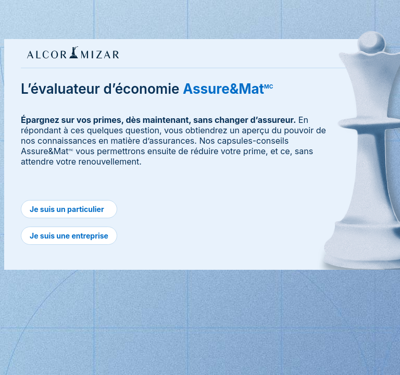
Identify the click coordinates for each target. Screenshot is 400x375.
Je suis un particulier (67, 209)
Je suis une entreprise (69, 235)
